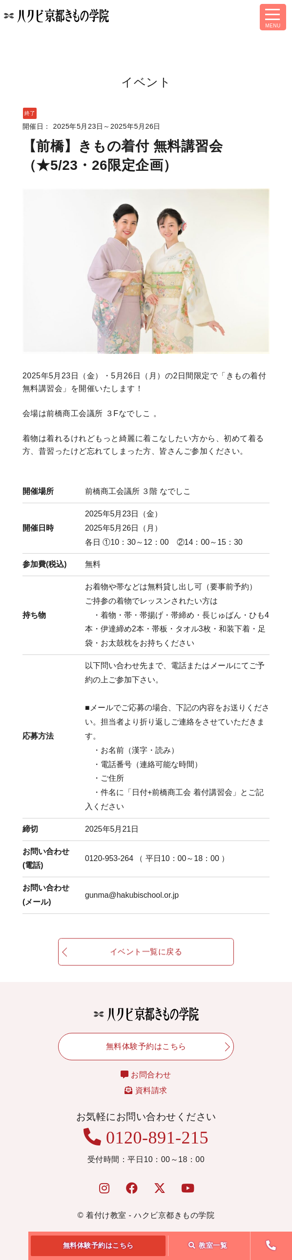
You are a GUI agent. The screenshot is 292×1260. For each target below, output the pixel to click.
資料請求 (146, 1090)
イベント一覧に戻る (146, 958)
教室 (208, 1245)
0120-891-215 (146, 1137)
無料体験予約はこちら (98, 1245)
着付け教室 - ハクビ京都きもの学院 (150, 1215)
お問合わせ (146, 1075)
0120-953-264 (157, 858)
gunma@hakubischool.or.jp (132, 895)
